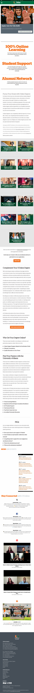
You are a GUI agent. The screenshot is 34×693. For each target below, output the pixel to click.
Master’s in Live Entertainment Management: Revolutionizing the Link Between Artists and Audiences (25, 465)
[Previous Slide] (14, 21)
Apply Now (17, 260)
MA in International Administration (8, 656)
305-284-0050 (5, 677)
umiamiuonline (15, 502)
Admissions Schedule (22, 249)
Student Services (5, 672)
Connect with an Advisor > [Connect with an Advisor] (25, 31)
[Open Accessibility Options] (1, 0)
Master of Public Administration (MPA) (9, 652)
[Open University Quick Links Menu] (32, 0)
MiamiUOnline (15, 516)
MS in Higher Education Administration (9, 644)
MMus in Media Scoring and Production (9, 646)
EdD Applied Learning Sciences (8, 643)
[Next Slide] (20, 21)
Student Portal (5, 671)
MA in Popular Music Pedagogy (8, 651)
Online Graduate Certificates (7, 657)
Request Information (6, 676)
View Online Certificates (17, 327)
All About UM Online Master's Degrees (9, 661)
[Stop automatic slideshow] (17, 21)
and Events (8, 449)
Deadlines (4, 673)
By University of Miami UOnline (17, 567)
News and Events (5, 662)
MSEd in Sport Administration (7, 645)
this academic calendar (20, 129)
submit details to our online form (15, 691)
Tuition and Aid (5, 663)
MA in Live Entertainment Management (9, 653)
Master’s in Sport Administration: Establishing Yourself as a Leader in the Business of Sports (25, 488)
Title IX (4, 678)
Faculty (4, 667)
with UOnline (15, 496)
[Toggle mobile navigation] (2, 3)
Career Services (5, 666)
